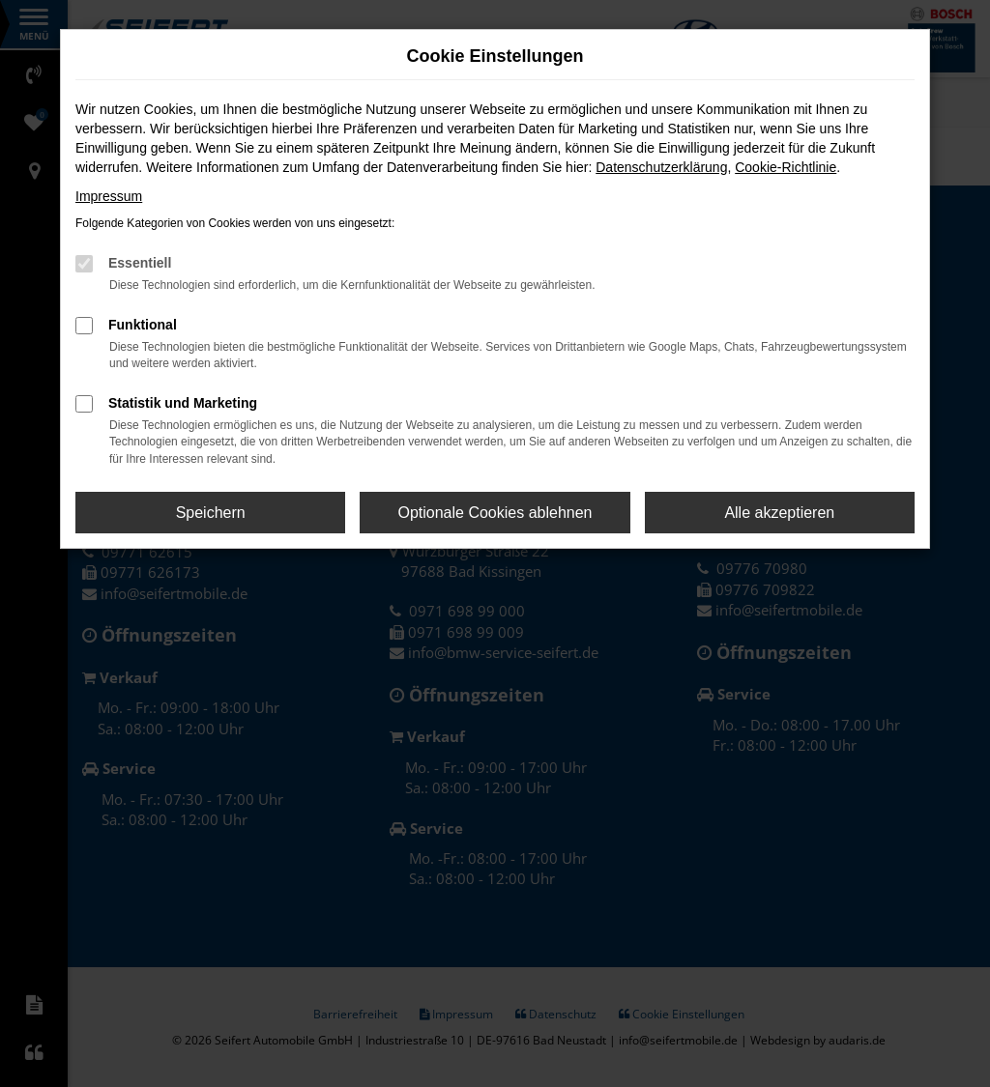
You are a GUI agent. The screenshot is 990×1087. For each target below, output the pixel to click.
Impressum (108, 196)
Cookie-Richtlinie (785, 167)
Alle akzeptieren (779, 512)
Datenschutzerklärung (661, 167)
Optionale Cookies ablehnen (494, 512)
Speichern (211, 512)
